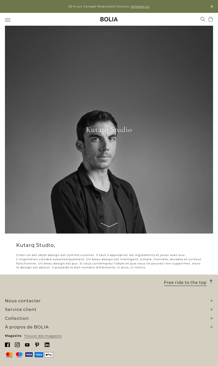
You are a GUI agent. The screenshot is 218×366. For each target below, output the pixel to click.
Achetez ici (140, 6)
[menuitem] (8, 19)
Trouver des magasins (43, 336)
